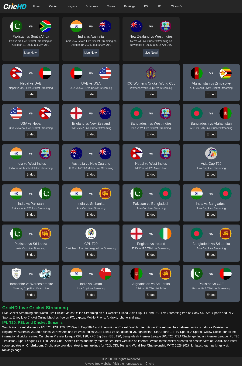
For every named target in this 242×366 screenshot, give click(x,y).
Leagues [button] (72, 6)
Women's (176, 6)
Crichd (149, 363)
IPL (160, 6)
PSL (146, 6)
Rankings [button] (129, 6)
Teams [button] (111, 6)
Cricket (53, 6)
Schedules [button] (92, 6)
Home (36, 6)
